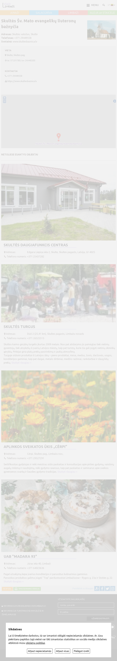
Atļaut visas (62, 651)
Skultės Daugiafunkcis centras (36, 245)
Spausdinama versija (28, 589)
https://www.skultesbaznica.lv (22, 81)
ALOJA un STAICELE (102, 12)
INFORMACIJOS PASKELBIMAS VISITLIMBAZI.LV (25, 606)
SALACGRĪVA (44, 12)
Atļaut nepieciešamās (39, 651)
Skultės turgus (19, 327)
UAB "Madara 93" (20, 556)
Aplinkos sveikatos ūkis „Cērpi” (35, 447)
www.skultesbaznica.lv (25, 41)
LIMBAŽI (73, 12)
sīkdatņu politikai (35, 643)
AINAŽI (14, 12)
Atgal (7, 589)
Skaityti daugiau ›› (21, 362)
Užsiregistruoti (100, 618)
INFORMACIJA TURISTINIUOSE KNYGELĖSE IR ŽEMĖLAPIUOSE (23, 613)
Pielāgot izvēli (81, 651)
